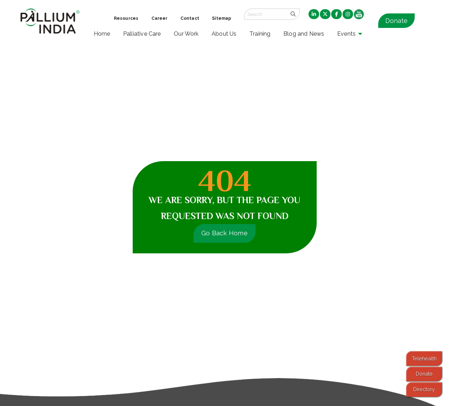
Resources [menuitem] (126, 18)
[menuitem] (314, 14)
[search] (293, 14)
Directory (424, 389)
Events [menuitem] (346, 33)
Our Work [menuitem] (186, 33)
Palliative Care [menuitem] (142, 33)
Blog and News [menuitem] (303, 33)
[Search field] (265, 14)
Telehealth (424, 358)
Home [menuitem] (102, 33)
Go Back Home (224, 233)
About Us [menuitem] (224, 33)
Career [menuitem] (159, 18)
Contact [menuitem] (189, 18)
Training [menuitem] (260, 33)
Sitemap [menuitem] (221, 18)
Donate (396, 20)
